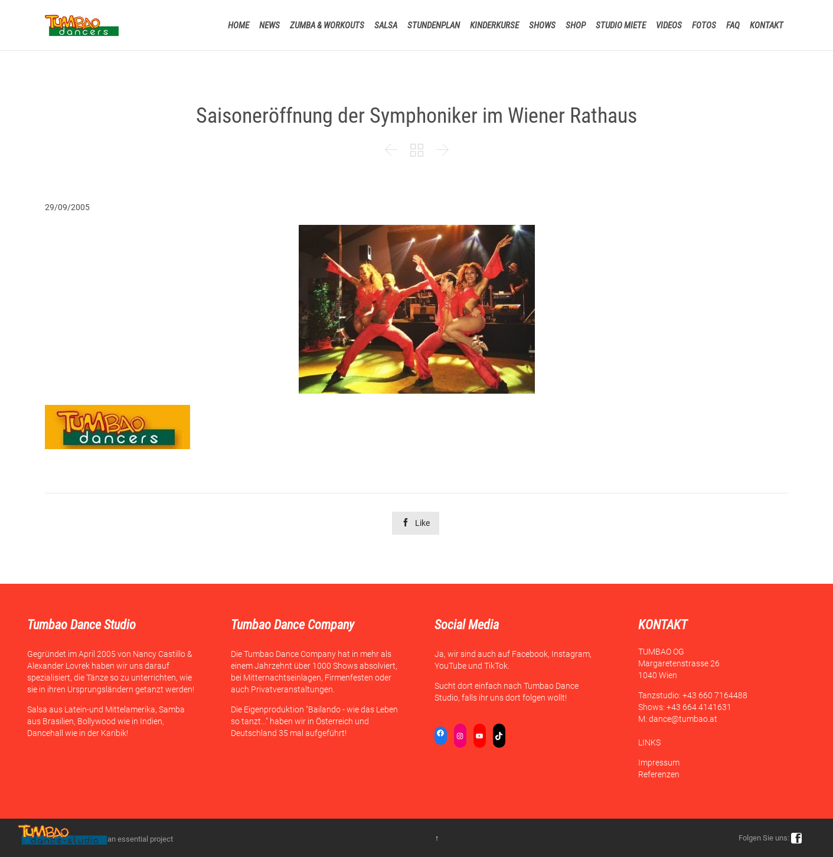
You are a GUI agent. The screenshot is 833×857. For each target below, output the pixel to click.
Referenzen (659, 774)
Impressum (659, 762)
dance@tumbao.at (683, 719)
